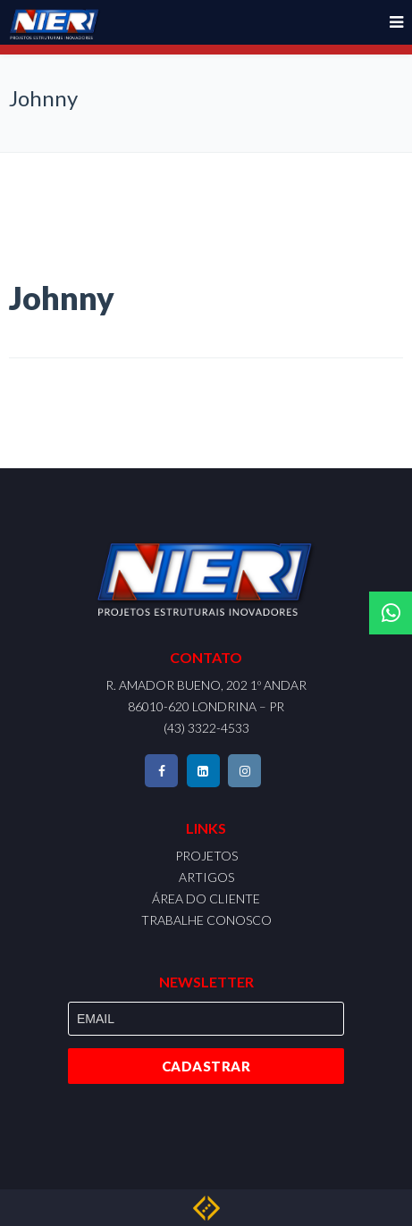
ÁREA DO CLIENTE (206, 898)
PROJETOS (206, 855)
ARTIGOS (206, 877)
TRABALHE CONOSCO (206, 920)
